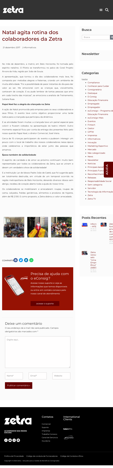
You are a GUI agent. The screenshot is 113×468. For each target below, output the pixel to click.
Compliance (94, 82)
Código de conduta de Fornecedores (42, 456)
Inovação (92, 142)
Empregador (94, 107)
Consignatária (95, 89)
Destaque (92, 93)
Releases (92, 177)
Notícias (92, 163)
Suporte (45, 427)
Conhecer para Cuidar (98, 86)
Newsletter (93, 160)
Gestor (91, 128)
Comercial (46, 424)
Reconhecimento (96, 174)
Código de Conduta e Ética (71, 456)
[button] (101, 10)
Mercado (92, 149)
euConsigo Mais (95, 118)
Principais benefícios (98, 167)
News (90, 156)
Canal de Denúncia (50, 437)
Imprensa (92, 135)
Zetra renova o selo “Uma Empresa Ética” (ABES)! (94, 260)
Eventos (92, 121)
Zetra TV (92, 199)
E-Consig (92, 96)
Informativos (29, 47)
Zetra (90, 195)
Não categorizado (96, 153)
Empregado (93, 103)
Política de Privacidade (14, 456)
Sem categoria (95, 184)
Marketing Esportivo (98, 146)
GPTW (91, 132)
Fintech (91, 125)
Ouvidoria (46, 441)
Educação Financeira (98, 100)
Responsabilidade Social (99, 181)
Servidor (92, 188)
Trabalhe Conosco (49, 434)
